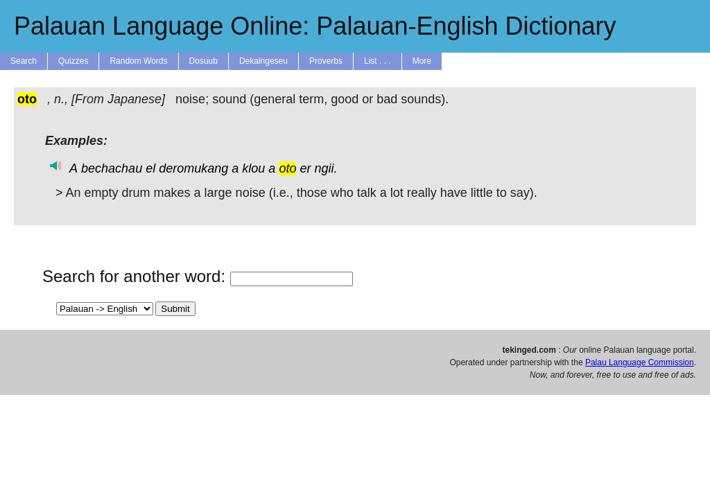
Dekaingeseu (263, 61)
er (305, 168)
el (150, 168)
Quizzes (73, 61)
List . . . (377, 61)
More (422, 61)
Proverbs (326, 61)
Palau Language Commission (639, 362)
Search (23, 61)
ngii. (325, 168)
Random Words (138, 61)
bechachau (111, 168)
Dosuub (203, 61)
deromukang (193, 168)
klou (253, 168)
